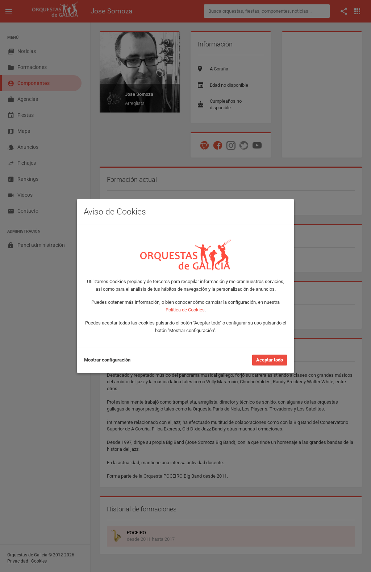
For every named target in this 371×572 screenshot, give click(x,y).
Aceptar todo (269, 360)
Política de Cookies (185, 309)
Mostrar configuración (107, 360)
